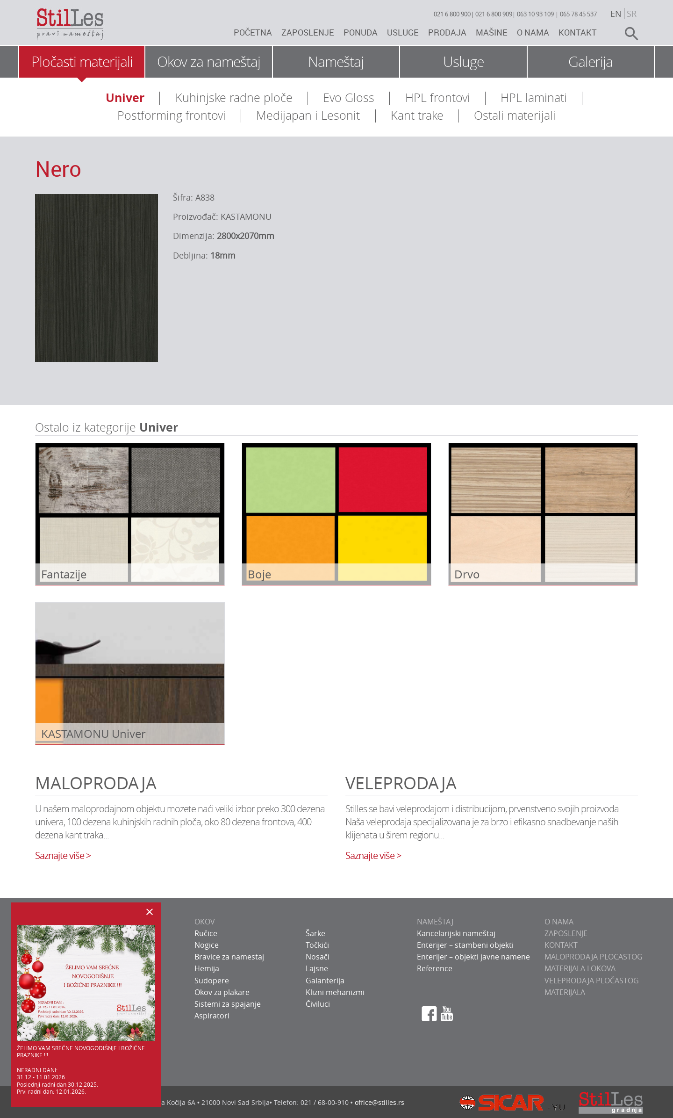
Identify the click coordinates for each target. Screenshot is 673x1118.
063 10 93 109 (535, 14)
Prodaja (447, 32)
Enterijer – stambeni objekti (465, 945)
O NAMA (558, 921)
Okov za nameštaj (208, 61)
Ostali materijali (515, 115)
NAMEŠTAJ (435, 921)
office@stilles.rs (379, 1102)
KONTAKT (561, 945)
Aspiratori (211, 1015)
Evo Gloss (348, 97)
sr (632, 13)
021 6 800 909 (493, 14)
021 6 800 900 (452, 14)
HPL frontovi (437, 97)
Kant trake (417, 115)
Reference (434, 968)
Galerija (590, 61)
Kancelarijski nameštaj (456, 933)
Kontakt (577, 32)
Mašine (492, 32)
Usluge (403, 32)
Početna (253, 32)
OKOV (204, 921)
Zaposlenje (307, 32)
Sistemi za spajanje (227, 1004)
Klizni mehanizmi (335, 992)
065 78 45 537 (578, 14)
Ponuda (361, 32)
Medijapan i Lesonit (308, 115)
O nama (533, 32)
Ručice (205, 933)
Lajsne (317, 968)
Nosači (317, 957)
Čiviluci (318, 1004)
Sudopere (211, 980)
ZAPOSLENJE (565, 933)
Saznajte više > (63, 855)
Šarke (315, 933)
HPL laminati (534, 97)
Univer (125, 97)
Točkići (317, 945)
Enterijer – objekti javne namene (473, 957)
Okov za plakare (222, 992)
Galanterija (325, 980)
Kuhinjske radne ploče (234, 97)
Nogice (206, 945)
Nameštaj (336, 61)
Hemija (206, 968)
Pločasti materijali (82, 61)
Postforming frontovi (171, 115)
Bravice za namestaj (229, 957)
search (627, 33)
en (616, 13)
